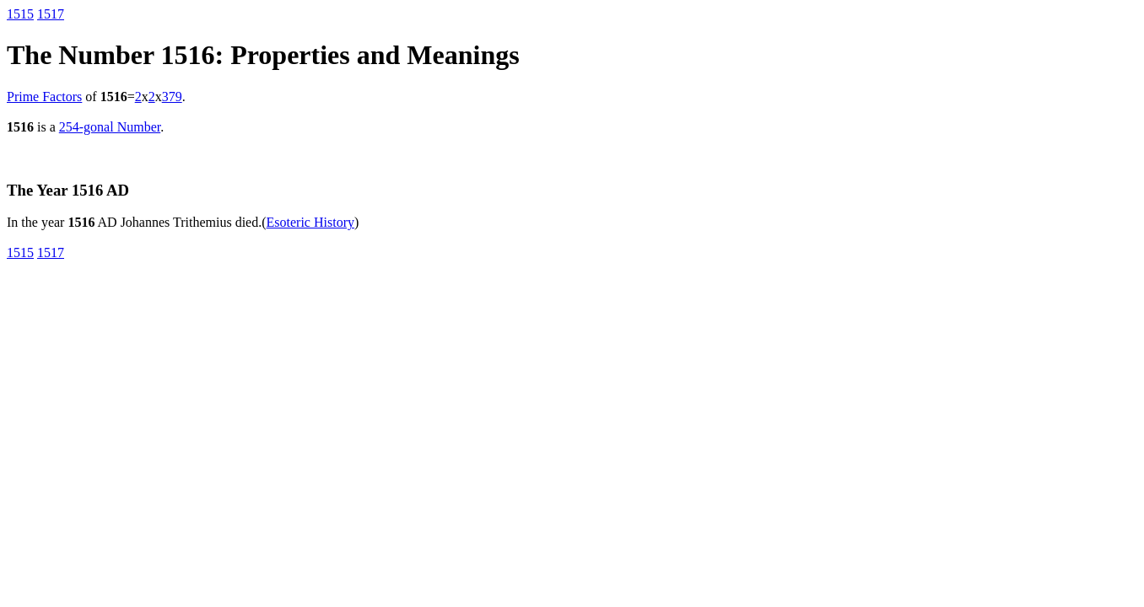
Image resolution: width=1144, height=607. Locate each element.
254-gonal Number (109, 127)
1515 (20, 14)
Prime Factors (44, 96)
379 (172, 96)
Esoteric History (310, 222)
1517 (50, 14)
